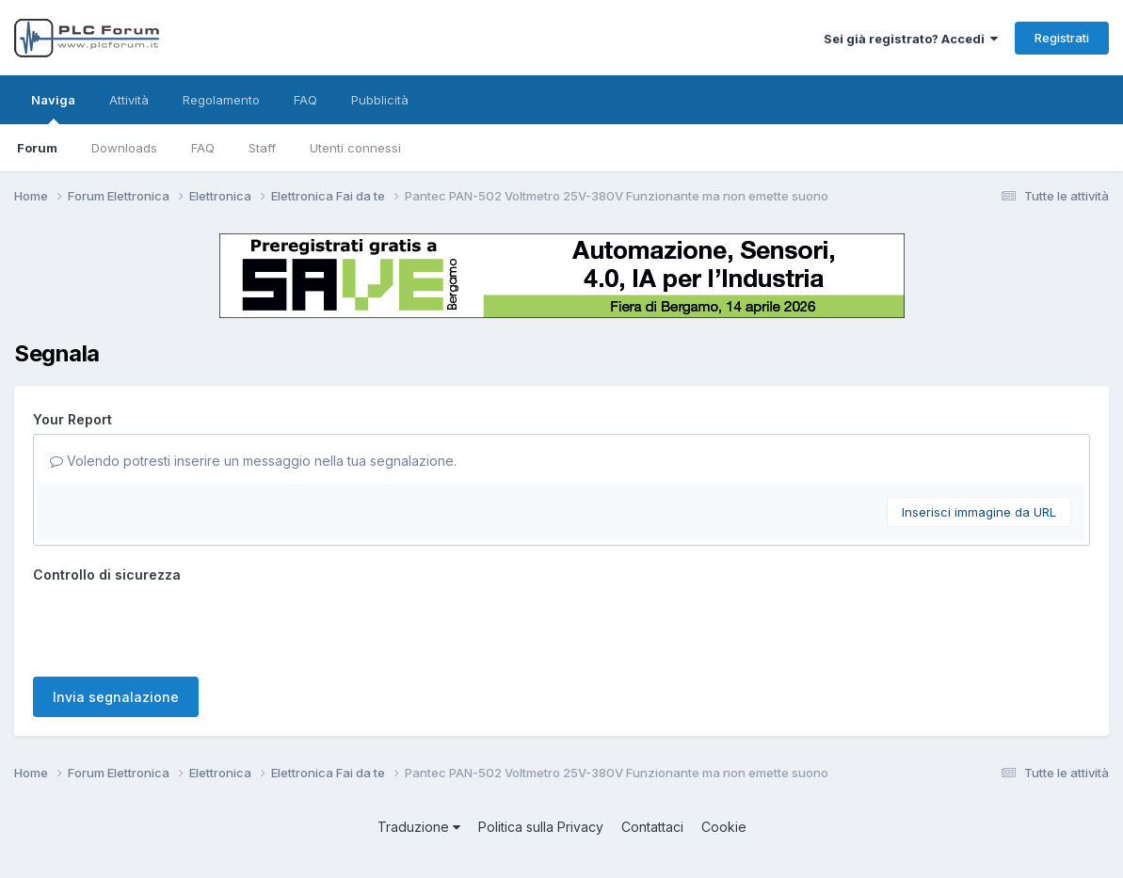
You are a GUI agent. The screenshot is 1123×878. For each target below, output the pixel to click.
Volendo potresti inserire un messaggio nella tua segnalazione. (253, 461)
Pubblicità (380, 99)
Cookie (723, 827)
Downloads (124, 147)
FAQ (203, 147)
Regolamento (221, 99)
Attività (129, 99)
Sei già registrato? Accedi (911, 38)
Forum (37, 147)
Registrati (1062, 37)
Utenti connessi (355, 147)
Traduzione (418, 827)
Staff (262, 147)
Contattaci (652, 827)
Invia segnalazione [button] (116, 697)
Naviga (53, 108)
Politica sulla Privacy (540, 827)
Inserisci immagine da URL (979, 511)
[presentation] (176, 625)
